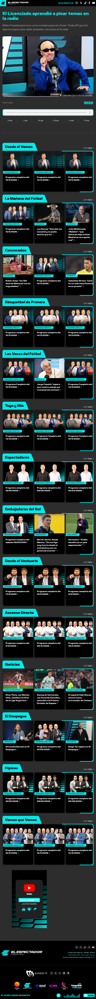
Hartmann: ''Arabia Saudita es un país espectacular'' (78, 542)
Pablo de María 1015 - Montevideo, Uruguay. (81, 955)
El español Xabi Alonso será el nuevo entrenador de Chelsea (80, 698)
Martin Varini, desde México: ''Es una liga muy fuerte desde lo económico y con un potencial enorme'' (47, 545)
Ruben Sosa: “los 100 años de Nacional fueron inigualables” (18, 283)
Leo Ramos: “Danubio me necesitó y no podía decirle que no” (49, 232)
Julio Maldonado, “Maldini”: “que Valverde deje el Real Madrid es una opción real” (79, 234)
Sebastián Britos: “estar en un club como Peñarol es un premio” (80, 283)
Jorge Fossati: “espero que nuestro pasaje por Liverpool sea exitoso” (49, 387)
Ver (88, 148)
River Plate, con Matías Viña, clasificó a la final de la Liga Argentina (17, 698)
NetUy (93, 957)
